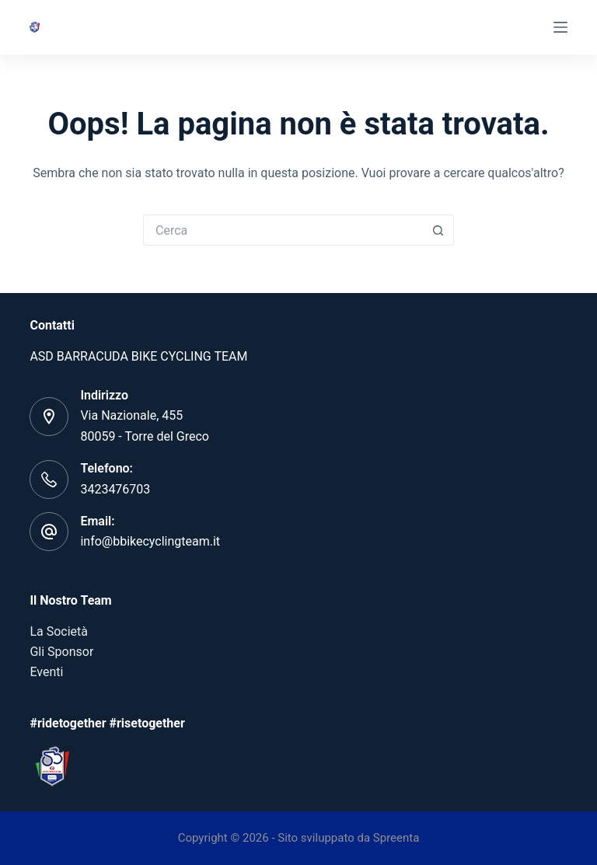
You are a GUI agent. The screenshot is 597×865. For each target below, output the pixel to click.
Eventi (46, 671)
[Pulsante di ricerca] (438, 230)
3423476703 (115, 489)
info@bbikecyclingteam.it (150, 541)
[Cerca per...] (283, 230)
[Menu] (560, 27)
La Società (59, 631)
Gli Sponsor (61, 651)
